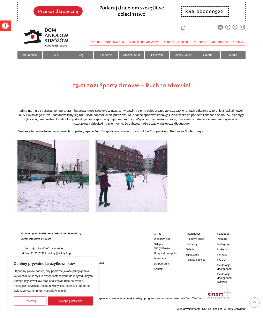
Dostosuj (30, 301)
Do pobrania (219, 41)
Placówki (157, 55)
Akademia (106, 55)
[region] (53, 283)
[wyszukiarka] (202, 28)
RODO (221, 259)
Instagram (223, 244)
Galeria (207, 55)
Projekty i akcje (182, 55)
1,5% (55, 55)
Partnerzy (199, 41)
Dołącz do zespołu (175, 41)
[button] (5, 25)
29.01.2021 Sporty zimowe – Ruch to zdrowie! (131, 85)
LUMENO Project (211, 308)
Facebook (223, 233)
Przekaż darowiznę (58, 11)
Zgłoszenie (192, 254)
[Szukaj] (183, 28)
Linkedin (222, 249)
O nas (96, 41)
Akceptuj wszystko (70, 301)
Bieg (81, 55)
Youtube (222, 238)
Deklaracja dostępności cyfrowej (224, 278)
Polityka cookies (195, 259)
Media (233, 55)
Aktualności (29, 55)
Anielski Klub (131, 55)
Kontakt (238, 41)
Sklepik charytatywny (143, 41)
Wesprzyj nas (114, 41)
